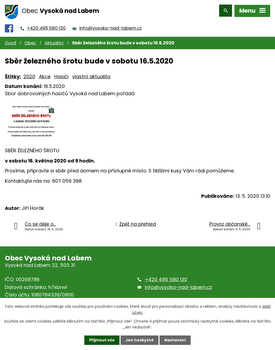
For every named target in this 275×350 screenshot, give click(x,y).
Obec (30, 42)
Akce (44, 75)
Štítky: (13, 75)
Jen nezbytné (139, 340)
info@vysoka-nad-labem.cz (110, 27)
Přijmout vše (102, 340)
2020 (29, 75)
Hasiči (61, 75)
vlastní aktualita (91, 75)
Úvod (10, 42)
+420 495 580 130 (46, 27)
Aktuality (54, 42)
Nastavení (175, 340)
